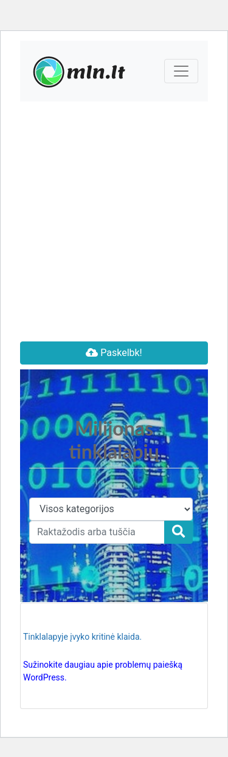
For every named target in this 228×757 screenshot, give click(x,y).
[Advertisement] (114, 221)
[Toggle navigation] (181, 71)
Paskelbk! (114, 352)
